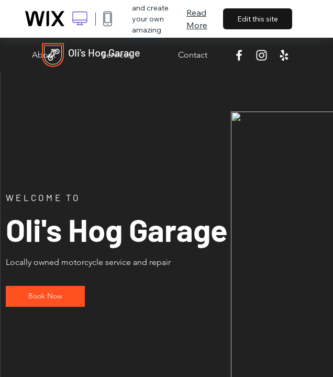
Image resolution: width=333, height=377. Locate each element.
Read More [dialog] (196, 18)
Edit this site (257, 19)
